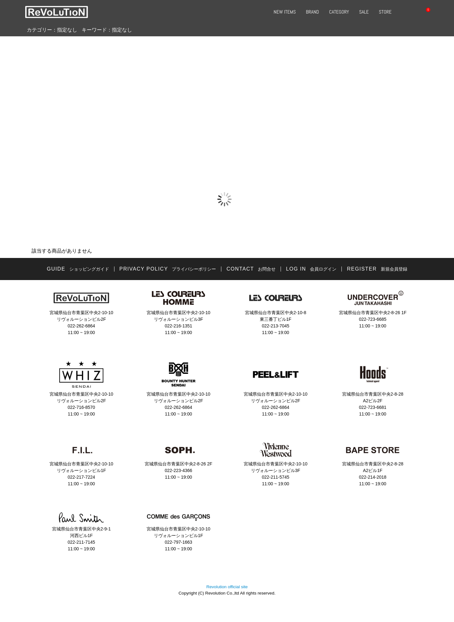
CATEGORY (339, 12)
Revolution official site (226, 586)
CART (424, 12)
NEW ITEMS (285, 12)
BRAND (312, 12)
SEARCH (405, 12)
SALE (364, 12)
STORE (385, 12)
